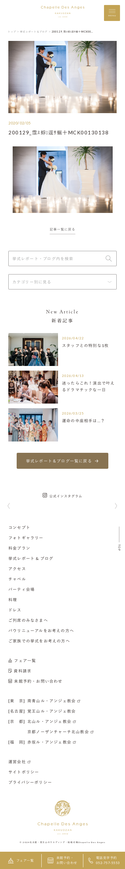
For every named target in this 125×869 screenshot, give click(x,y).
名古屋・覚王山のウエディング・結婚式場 (54, 842)
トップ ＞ (13, 31)
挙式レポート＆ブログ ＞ (35, 31)
